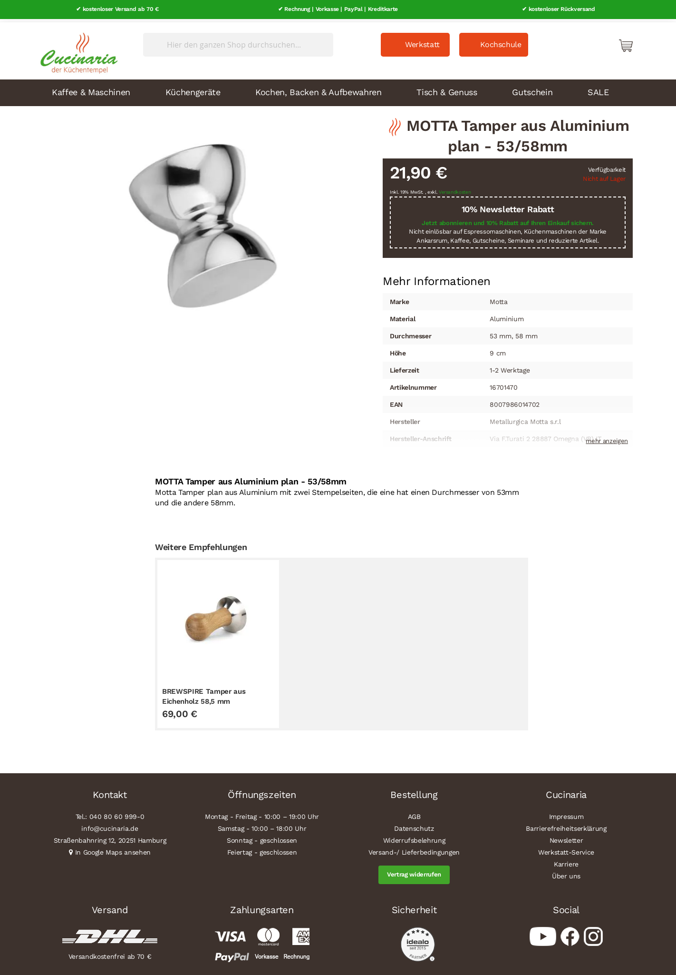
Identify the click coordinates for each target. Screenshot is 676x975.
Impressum (566, 813)
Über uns (566, 873)
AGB (414, 813)
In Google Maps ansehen (113, 849)
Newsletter (566, 837)
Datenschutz (414, 825)
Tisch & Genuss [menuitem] (446, 89)
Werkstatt (422, 41)
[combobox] (238, 41)
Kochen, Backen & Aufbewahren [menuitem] (318, 89)
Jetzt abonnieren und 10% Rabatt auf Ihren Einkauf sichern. (508, 219)
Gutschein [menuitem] (532, 89)
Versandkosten (455, 189)
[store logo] (76, 47)
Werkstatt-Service (566, 849)
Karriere (566, 861)
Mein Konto (585, 41)
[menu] (338, 89)
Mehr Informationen (437, 277)
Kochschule (500, 41)
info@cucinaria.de (109, 825)
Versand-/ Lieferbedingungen (414, 849)
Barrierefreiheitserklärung (566, 825)
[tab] (437, 278)
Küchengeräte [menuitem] (193, 89)
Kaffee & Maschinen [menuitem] (91, 89)
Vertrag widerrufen (414, 871)
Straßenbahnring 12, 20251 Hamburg (110, 837)
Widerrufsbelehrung (414, 837)
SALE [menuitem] (598, 89)
